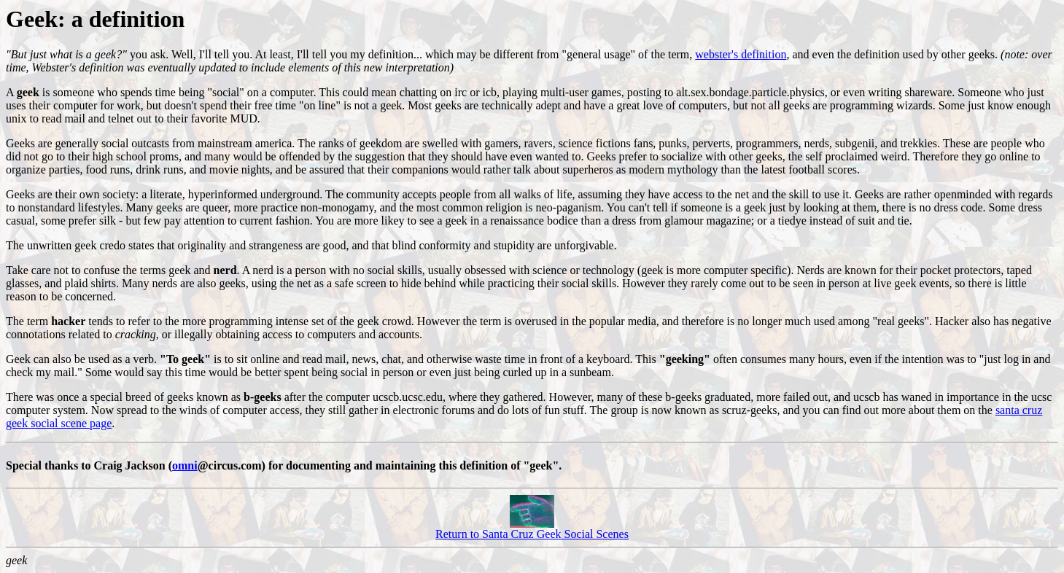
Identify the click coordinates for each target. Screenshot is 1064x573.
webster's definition (740, 54)
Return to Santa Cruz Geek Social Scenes (532, 529)
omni (185, 465)
